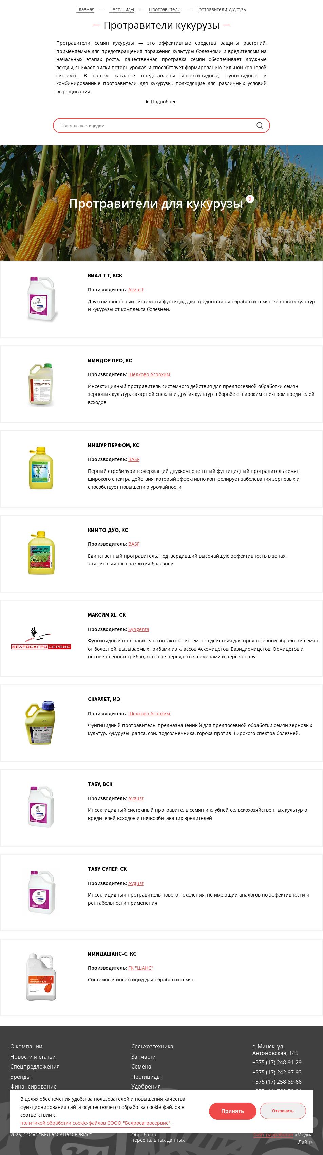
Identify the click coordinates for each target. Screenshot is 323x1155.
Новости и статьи (33, 1057)
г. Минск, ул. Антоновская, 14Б (275, 1049)
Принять (232, 1111)
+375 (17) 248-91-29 (277, 1062)
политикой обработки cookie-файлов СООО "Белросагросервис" (95, 1123)
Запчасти (143, 1057)
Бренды (20, 1077)
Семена (141, 1066)
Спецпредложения (35, 1066)
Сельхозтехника (152, 1046)
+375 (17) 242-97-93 (277, 1072)
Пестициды (146, 1077)
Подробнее (164, 101)
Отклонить (283, 1111)
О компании (26, 1046)
